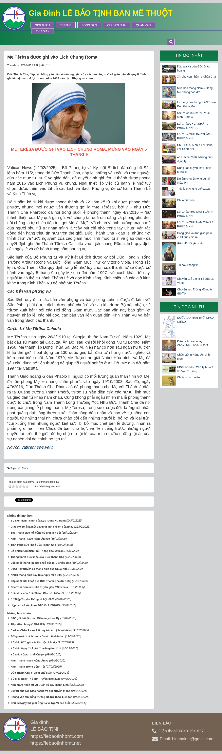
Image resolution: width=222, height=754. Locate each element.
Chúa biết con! (186, 200)
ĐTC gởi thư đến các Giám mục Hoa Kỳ (35, 618)
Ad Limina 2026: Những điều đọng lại (195, 159)
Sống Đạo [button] (89, 25)
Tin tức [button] (65, 25)
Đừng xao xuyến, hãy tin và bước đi (194, 170)
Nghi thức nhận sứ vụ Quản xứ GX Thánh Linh (40, 684)
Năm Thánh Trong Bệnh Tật (28, 666)
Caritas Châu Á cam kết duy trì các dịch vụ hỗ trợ (41, 630)
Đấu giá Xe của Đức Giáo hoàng (193, 68)
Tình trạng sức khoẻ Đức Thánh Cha (33, 544)
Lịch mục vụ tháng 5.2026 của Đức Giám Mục (196, 104)
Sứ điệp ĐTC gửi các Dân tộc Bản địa (34, 642)
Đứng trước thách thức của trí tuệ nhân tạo (37, 636)
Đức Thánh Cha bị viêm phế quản (31, 672)
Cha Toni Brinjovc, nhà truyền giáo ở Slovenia (39, 587)
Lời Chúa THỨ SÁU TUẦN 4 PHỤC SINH (195, 213)
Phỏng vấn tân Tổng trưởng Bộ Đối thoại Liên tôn (41, 696)
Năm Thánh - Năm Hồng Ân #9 (29, 660)
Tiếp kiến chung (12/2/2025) (28, 624)
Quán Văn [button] (143, 25)
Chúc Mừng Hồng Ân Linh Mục (193, 356)
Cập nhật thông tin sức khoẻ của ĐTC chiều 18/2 (41, 562)
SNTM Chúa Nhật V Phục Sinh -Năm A (193, 115)
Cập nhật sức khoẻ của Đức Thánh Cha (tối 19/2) (41, 581)
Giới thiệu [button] (42, 25)
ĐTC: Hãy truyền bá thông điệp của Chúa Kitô (39, 568)
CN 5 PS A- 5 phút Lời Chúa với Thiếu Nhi (195, 147)
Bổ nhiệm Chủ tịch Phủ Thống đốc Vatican (37, 550)
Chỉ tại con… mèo (188, 377)
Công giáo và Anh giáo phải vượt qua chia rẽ (194, 235)
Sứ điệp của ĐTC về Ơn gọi (27, 654)
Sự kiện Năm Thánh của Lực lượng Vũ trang (38, 520)
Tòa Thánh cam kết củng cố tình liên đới (36, 532)
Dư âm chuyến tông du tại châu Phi (193, 180)
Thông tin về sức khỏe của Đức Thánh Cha (37, 556)
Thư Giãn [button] (43, 31)
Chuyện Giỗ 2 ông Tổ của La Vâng (195, 280)
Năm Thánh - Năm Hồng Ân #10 (30, 538)
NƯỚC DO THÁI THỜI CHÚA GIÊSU (195, 319)
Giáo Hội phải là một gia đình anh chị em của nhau (42, 526)
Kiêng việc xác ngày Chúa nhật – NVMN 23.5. (193, 343)
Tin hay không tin (188, 265)
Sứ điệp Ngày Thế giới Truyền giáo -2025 (36, 648)
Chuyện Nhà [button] (116, 25)
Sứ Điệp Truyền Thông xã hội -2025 (33, 599)
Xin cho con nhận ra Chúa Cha (196, 76)
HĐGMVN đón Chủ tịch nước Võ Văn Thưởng (195, 369)
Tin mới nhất (189, 55)
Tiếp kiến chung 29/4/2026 (193, 188)
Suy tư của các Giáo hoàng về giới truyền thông (40, 690)
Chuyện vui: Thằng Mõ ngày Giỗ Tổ (194, 291)
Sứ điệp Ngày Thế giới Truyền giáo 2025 (35, 678)
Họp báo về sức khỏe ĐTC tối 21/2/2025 (35, 605)
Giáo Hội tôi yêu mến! (190, 243)
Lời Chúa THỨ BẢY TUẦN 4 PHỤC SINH (194, 136)
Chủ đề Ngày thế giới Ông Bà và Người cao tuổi (40, 703)
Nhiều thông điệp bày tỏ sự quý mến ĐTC (36, 574)
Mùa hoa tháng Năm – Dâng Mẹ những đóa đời (195, 90)
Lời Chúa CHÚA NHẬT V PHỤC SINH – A (192, 125)
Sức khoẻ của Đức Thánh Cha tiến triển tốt (37, 593)
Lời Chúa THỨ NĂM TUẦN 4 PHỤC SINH (195, 224)
